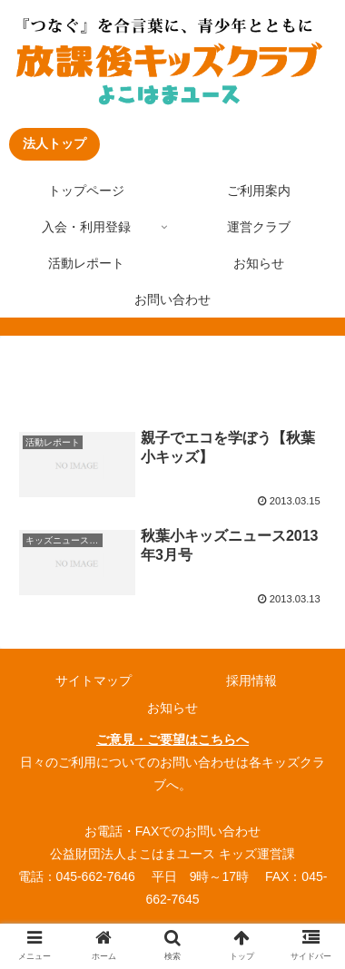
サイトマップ (93, 680)
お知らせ (172, 707)
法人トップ (54, 143)
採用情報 (251, 680)
